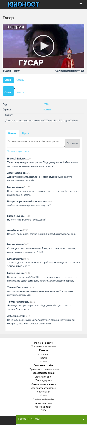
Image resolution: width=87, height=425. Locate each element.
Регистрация (43, 354)
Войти (43, 358)
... (6, 124)
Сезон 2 (20, 80)
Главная (43, 350)
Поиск (43, 361)
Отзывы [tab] (12, 133)
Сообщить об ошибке (43, 399)
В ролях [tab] (26, 133)
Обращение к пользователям (44, 369)
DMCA (44, 410)
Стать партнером (43, 377)
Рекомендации (43, 392)
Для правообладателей (43, 388)
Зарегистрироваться (18, 151)
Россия (47, 109)
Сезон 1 (8, 80)
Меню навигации (43, 407)
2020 (46, 104)
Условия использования (43, 346)
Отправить (72, 143)
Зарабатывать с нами (43, 373)
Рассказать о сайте (43, 365)
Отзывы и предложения (43, 384)
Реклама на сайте (43, 343)
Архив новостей (43, 403)
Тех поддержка (44, 380)
